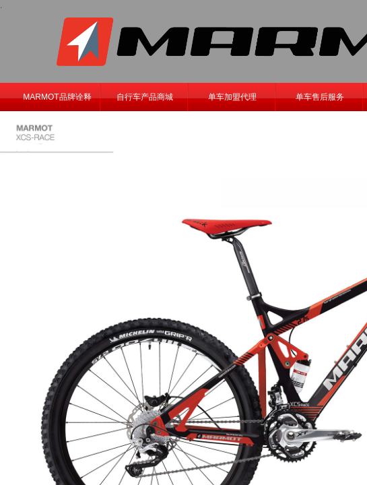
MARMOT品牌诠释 (57, 97)
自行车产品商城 (144, 97)
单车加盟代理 (232, 97)
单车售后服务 (320, 97)
